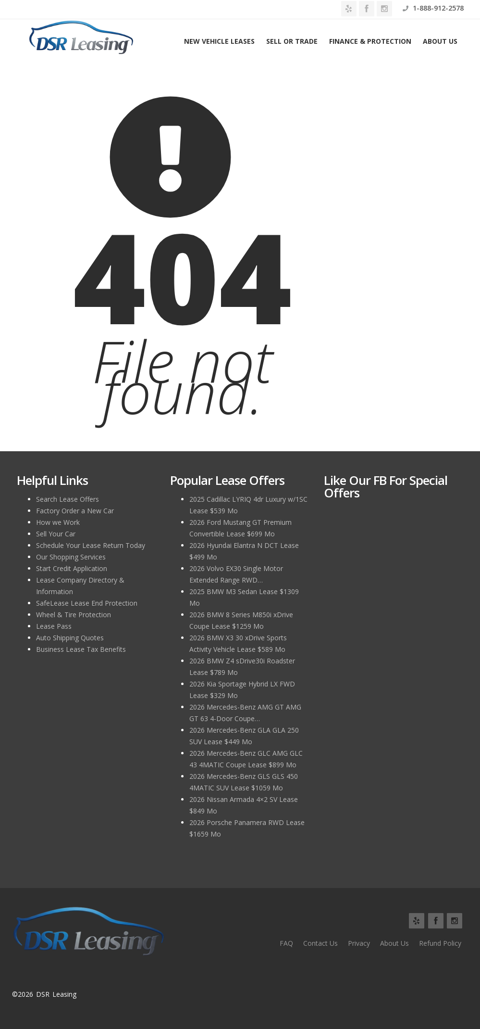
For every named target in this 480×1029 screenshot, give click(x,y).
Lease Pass (54, 626)
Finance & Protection (370, 41)
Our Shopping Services (71, 556)
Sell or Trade (292, 41)
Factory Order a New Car (75, 510)
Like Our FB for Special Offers (385, 486)
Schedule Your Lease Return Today (90, 545)
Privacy (359, 943)
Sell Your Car (55, 533)
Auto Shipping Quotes (70, 637)
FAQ (286, 943)
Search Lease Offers (67, 499)
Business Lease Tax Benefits (81, 649)
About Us (440, 41)
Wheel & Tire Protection (73, 614)
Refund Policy (440, 943)
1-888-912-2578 (433, 8)
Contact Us (320, 943)
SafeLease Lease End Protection (86, 603)
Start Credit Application (71, 568)
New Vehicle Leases (219, 41)
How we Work (58, 522)
